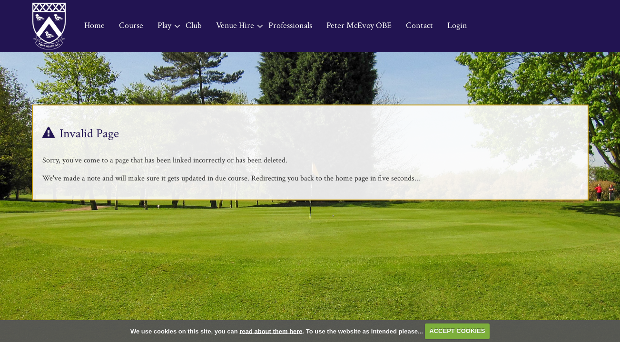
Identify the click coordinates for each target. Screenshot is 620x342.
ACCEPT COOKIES (457, 330)
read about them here (270, 330)
